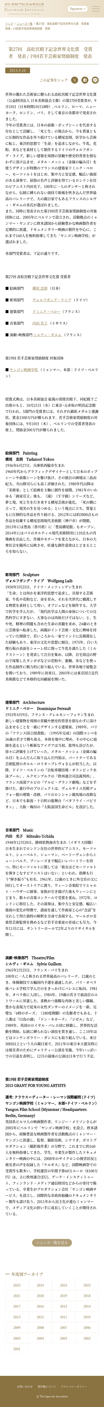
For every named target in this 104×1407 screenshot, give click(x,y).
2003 (63, 1338)
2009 (16, 1327)
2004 (40, 1338)
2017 (16, 1306)
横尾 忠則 (39, 288)
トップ (9, 23)
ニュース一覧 (24, 23)
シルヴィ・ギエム (47, 334)
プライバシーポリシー (74, 1386)
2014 (87, 1306)
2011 (63, 1317)
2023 (63, 1285)
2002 (87, 1338)
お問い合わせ (25, 1386)
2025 (16, 1285)
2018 (87, 1295)
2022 (87, 1285)
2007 (63, 1327)
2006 (87, 1327)
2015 (63, 1306)
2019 (63, 1295)
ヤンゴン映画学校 (24, 369)
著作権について (47, 1386)
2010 (87, 1317)
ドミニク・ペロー (46, 311)
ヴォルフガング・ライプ (51, 299)
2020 (40, 1295)
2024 (40, 1285)
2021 (16, 1295)
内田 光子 (40, 323)
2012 (40, 1317)
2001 (16, 1348)
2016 (40, 1306)
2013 (16, 1317)
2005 (16, 1338)
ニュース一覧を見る (52, 1242)
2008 (40, 1327)
